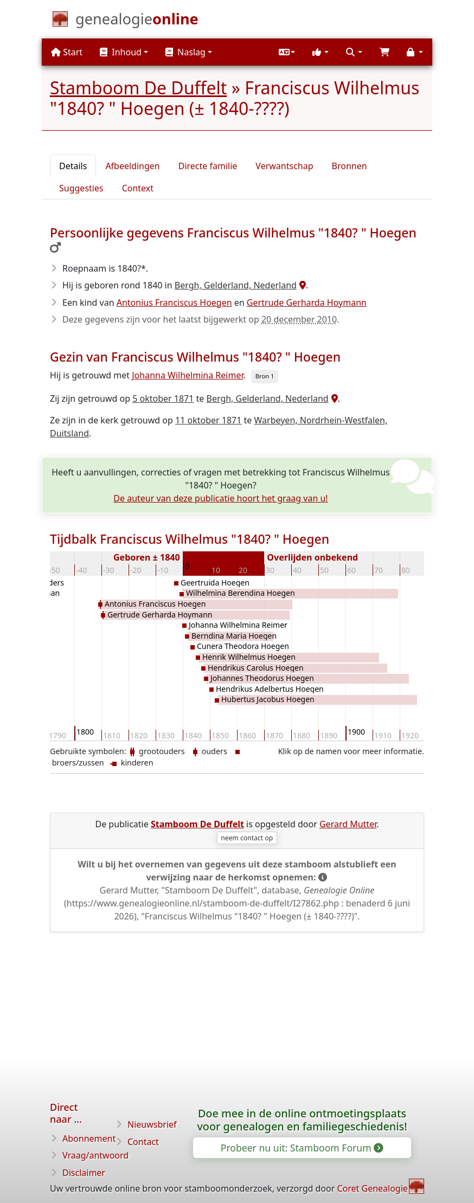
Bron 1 (264, 376)
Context (137, 188)
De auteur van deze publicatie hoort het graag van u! (220, 498)
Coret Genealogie (372, 1188)
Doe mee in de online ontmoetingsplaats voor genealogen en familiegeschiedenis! (302, 1120)
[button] (287, 52)
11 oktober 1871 (208, 420)
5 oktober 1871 (163, 398)
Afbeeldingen (132, 166)
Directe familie (208, 166)
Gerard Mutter (347, 824)
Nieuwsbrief (152, 1124)
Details (73, 166)
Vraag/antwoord (95, 1155)
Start (66, 52)
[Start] (136, 21)
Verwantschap (284, 166)
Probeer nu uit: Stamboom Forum (301, 1147)
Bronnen (349, 166)
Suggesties (81, 188)
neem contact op (247, 837)
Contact (143, 1142)
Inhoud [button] (121, 52)
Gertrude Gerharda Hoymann (307, 302)
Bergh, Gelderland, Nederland (236, 285)
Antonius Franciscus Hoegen (174, 302)
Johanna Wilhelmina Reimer (187, 375)
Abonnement (89, 1138)
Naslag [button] (185, 52)
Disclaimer (83, 1173)
